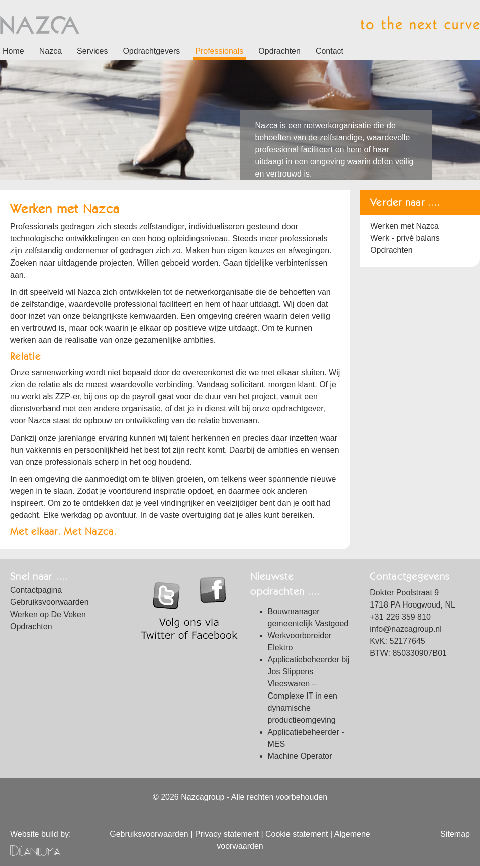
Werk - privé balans (405, 238)
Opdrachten (279, 51)
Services (92, 51)
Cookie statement (296, 834)
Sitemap (455, 834)
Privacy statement (227, 834)
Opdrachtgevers (151, 51)
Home (13, 51)
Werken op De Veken (48, 614)
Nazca (50, 51)
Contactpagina (36, 590)
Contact (329, 51)
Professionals (219, 51)
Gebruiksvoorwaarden (49, 602)
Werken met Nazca (404, 226)
